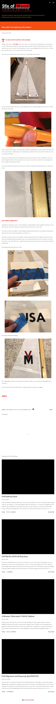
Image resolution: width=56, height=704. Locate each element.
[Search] (50, 2)
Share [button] (50, 409)
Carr (7, 409)
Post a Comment (11, 512)
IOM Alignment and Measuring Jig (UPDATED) (20, 676)
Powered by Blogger (28, 700)
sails (29, 409)
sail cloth (17, 409)
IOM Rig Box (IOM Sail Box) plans (15, 556)
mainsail (11, 409)
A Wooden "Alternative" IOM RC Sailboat (18, 616)
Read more (51, 512)
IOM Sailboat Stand (9, 496)
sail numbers (24, 409)
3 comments (9, 691)
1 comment (9, 571)
